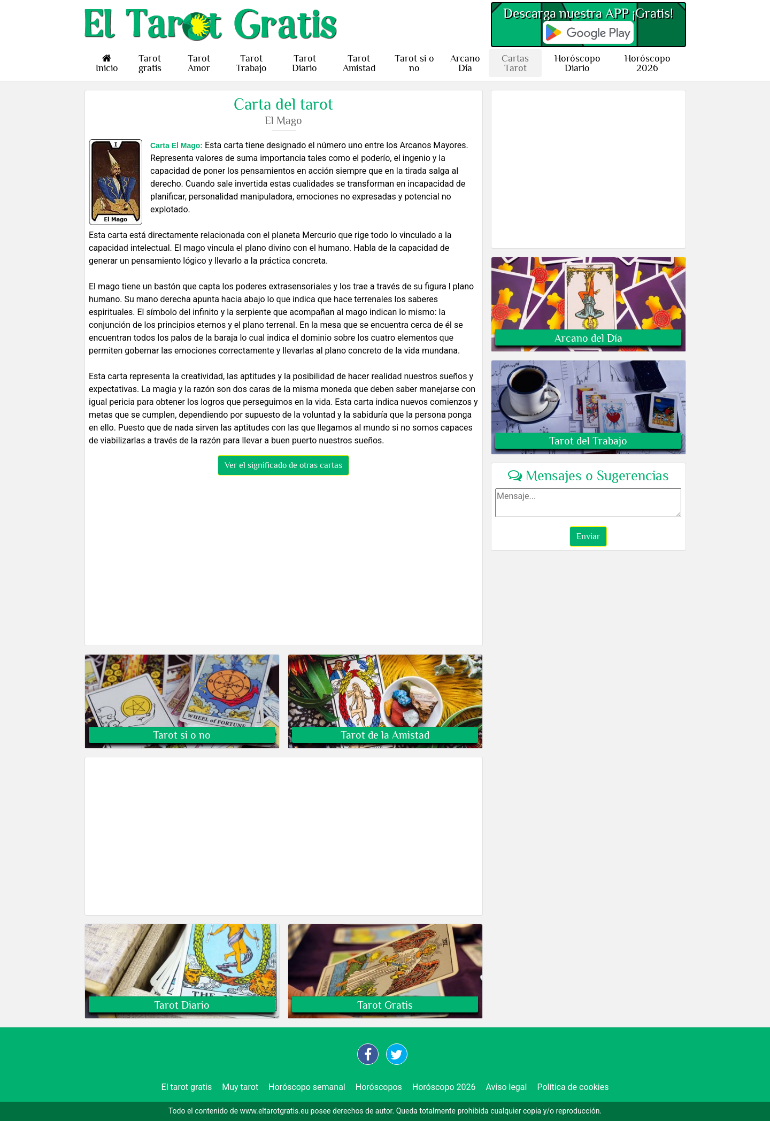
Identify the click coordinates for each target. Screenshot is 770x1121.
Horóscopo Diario (577, 63)
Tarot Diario (304, 63)
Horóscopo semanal (306, 1087)
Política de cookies (573, 1087)
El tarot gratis (186, 1087)
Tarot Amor (199, 63)
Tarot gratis (149, 63)
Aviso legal (506, 1087)
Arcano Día (465, 63)
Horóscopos (379, 1087)
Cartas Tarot (515, 63)
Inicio (107, 63)
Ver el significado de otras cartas (283, 465)
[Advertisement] (283, 563)
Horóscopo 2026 (648, 63)
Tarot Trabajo (251, 63)
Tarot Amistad (359, 63)
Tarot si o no (414, 63)
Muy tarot (240, 1087)
